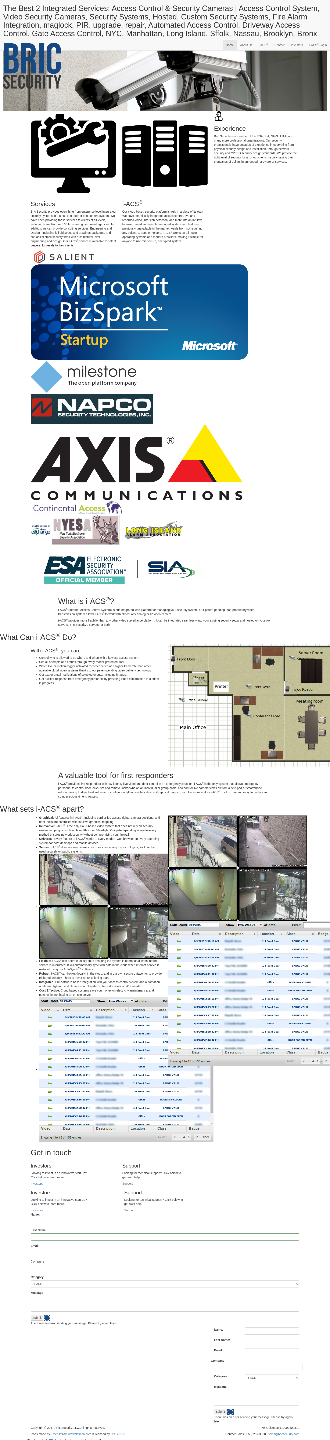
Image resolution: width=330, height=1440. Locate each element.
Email (35, 1245)
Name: (35, 1214)
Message (37, 1292)
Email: (218, 1350)
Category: (221, 1376)
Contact (279, 45)
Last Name (38, 1230)
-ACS (263, 45)
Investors (297, 45)
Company (37, 1261)
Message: (220, 1386)
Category (37, 1277)
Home (230, 45)
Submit (37, 1317)
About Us (246, 45)
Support (127, 1183)
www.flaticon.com (79, 1434)
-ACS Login (318, 45)
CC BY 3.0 (118, 1434)
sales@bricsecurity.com (283, 1434)
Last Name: (222, 1340)
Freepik (56, 1434)
